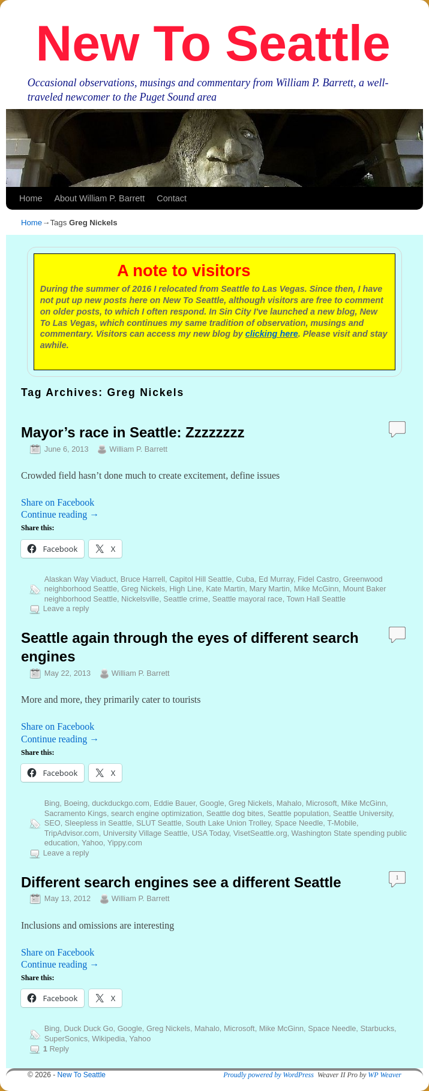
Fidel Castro (318, 579)
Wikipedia (108, 1038)
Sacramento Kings (75, 813)
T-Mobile (341, 822)
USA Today (210, 833)
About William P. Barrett (99, 198)
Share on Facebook (57, 502)
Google (212, 803)
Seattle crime (185, 598)
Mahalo (289, 803)
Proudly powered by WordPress (268, 1075)
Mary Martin (269, 588)
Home (30, 198)
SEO (52, 822)
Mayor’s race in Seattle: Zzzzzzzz (132, 432)
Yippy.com (124, 842)
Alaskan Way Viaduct (80, 579)
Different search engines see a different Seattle (181, 882)
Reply (56, 1048)
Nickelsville (140, 598)
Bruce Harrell (143, 579)
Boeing (76, 803)
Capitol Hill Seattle (200, 579)
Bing (52, 803)
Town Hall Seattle (316, 598)
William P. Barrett (138, 449)
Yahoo (92, 842)
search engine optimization (156, 813)
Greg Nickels (143, 588)
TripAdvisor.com (71, 833)
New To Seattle (213, 43)
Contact (172, 198)
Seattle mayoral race (247, 598)
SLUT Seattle (159, 822)
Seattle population (298, 813)
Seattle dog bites (234, 813)
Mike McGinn (316, 588)
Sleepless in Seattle (98, 822)
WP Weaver (384, 1075)
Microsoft (321, 803)
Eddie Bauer (174, 803)
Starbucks (377, 1028)
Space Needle (299, 822)
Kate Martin (225, 588)
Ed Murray (276, 579)
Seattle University (362, 813)
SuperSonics (66, 1038)
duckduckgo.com (120, 803)
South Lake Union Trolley (228, 822)
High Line (185, 588)
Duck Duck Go (88, 1028)
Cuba (245, 579)
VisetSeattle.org (260, 833)
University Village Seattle (145, 833)
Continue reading (60, 514)
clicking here (271, 334)
